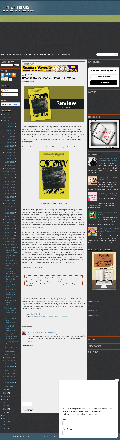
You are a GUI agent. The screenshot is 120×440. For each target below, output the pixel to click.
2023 (5, 390)
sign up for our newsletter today (46, 301)
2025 (5, 117)
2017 (5, 409)
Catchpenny (29, 267)
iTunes (95, 315)
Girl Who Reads (15, 7)
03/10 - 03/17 (9, 357)
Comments (6, 94)
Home (3, 54)
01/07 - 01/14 (9, 386)
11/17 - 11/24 (9, 143)
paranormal (57, 316)
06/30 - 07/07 (9, 206)
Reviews (64, 316)
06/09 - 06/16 (9, 216)
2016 (5, 412)
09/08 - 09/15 (9, 175)
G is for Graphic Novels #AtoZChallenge (10, 328)
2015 (5, 415)
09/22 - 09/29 (9, 168)
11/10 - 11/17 (9, 146)
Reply (30, 341)
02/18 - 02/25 (9, 367)
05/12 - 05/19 (9, 229)
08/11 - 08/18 (9, 187)
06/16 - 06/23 (9, 213)
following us (63, 299)
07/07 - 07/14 (9, 203)
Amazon (96, 301)
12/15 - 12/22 (9, 130)
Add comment (28, 346)
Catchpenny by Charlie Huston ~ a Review (11, 294)
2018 (5, 406)
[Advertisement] (60, 34)
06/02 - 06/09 (9, 219)
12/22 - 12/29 (9, 127)
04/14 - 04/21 (9, 241)
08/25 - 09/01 (9, 181)
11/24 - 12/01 (9, 139)
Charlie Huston (35, 316)
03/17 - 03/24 (9, 354)
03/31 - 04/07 (9, 348)
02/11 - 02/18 (9, 370)
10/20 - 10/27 (9, 155)
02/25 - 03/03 (9, 364)
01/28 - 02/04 (9, 376)
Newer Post (27, 404)
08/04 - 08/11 (9, 190)
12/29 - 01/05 (9, 124)
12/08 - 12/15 (9, 133)
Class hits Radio (52, 437)
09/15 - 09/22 (9, 171)
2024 (5, 121)
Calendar (43, 54)
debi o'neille (32, 332)
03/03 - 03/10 (9, 360)
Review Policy (17, 54)
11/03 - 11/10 (9, 149)
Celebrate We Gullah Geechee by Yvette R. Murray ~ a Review (108, 231)
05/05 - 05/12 (9, 232)
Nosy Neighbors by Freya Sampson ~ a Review (11, 336)
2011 (5, 428)
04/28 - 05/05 (9, 235)
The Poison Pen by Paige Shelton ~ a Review (11, 279)
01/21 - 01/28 (9, 380)
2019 (5, 403)
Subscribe (104, 83)
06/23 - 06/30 (9, 210)
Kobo (95, 310)
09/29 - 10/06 (9, 165)
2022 (5, 393)
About (9, 54)
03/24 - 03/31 (9, 351)
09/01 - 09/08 (9, 178)
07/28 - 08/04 (9, 194)
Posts (5, 90)
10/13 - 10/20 (9, 159)
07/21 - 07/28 (9, 197)
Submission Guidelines (31, 54)
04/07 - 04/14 (9, 245)
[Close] (117, 380)
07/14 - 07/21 (9, 200)
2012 (5, 425)
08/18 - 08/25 (9, 184)
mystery (50, 316)
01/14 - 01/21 (9, 383)
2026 (5, 114)
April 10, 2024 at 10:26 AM (46, 332)
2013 (5, 422)
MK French (44, 316)
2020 (5, 399)
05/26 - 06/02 (9, 222)
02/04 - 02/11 (9, 373)
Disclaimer (51, 54)
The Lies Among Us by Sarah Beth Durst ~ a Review (11, 250)
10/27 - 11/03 (9, 152)
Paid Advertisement (63, 54)
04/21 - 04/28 (9, 238)
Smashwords (97, 306)
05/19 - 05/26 (9, 226)
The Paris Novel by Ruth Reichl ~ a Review (11, 265)
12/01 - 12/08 (9, 136)
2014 (5, 418)
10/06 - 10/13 (9, 162)
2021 (5, 396)
